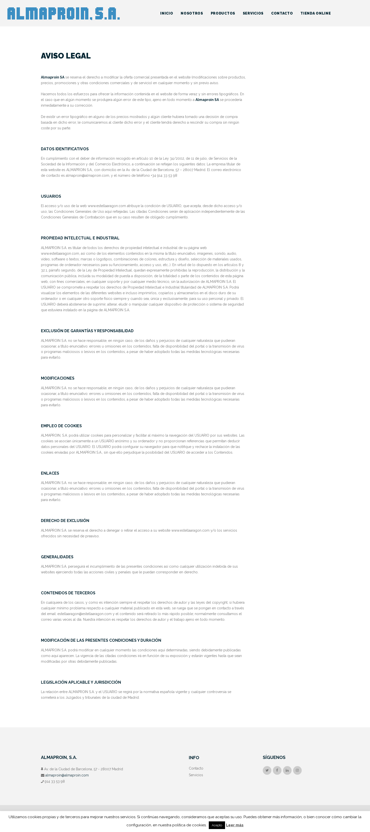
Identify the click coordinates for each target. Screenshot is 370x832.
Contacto (196, 768)
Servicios (196, 775)
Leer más (235, 825)
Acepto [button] (217, 825)
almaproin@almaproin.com (67, 775)
